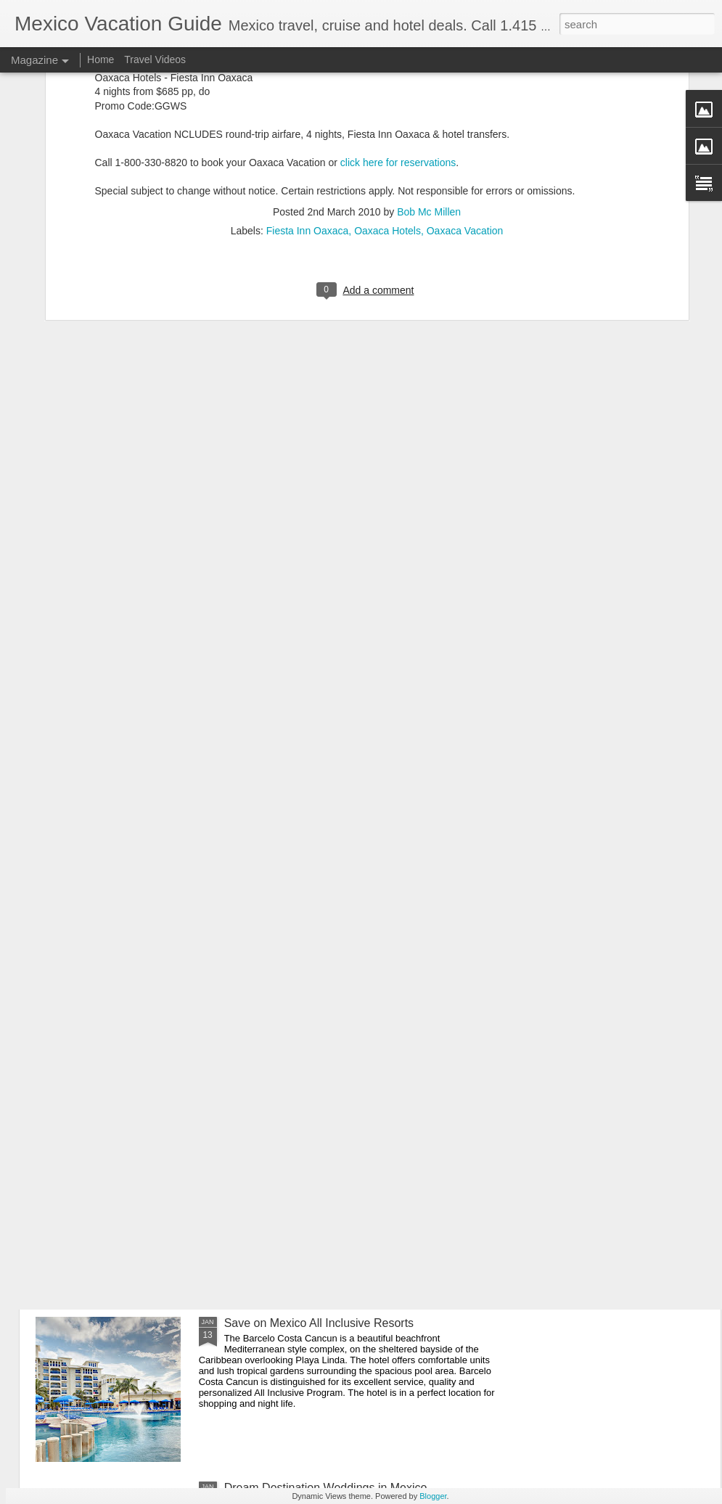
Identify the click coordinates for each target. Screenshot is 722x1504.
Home (100, 59)
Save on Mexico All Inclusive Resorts (319, 1323)
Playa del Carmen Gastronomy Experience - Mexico (357, 1158)
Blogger (432, 1496)
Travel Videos (155, 59)
